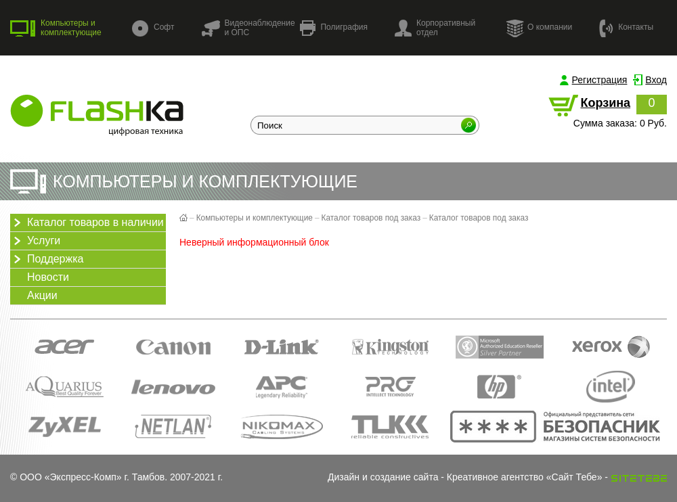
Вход (656, 79)
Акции (42, 295)
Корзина (605, 103)
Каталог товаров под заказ (371, 218)
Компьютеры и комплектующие (56, 27)
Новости (48, 277)
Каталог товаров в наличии (87, 222)
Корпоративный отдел (435, 27)
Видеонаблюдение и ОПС (247, 27)
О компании (539, 28)
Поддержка (46, 259)
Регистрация (600, 79)
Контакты (626, 27)
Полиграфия (334, 28)
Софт (153, 28)
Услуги (35, 241)
